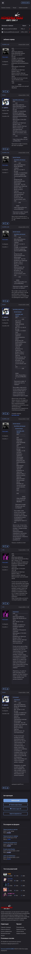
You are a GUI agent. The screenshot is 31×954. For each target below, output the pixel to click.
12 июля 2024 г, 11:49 (23, 607)
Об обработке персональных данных (11, 941)
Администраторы (21, 929)
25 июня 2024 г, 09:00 (24, 304)
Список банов (20, 931)
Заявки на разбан (23, 7)
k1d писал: (16, 611)
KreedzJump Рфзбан (9, 849)
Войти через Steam (15, 804)
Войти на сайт (25, 2)
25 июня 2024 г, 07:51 (24, 227)
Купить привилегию (6, 931)
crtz (3, 550)
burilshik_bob (5, 44)
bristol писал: (17, 157)
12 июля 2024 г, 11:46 (23, 550)
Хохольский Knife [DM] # (8, 948)
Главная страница (5, 7)
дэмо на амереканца (9, 855)
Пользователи (20, 927)
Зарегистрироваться (15, 813)
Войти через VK (15, 808)
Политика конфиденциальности (9, 943)
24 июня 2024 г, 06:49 (24, 44)
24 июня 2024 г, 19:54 (24, 95)
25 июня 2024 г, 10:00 (24, 419)
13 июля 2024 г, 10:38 (23, 692)
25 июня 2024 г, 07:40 (24, 152)
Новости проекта (5, 929)
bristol (3, 95)
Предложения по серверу (10, 836)
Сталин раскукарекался (10, 842)
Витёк (9, 859)
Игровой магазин (5, 933)
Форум (14, 7)
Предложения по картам (10, 829)
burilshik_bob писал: (18, 100)
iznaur (9, 839)
